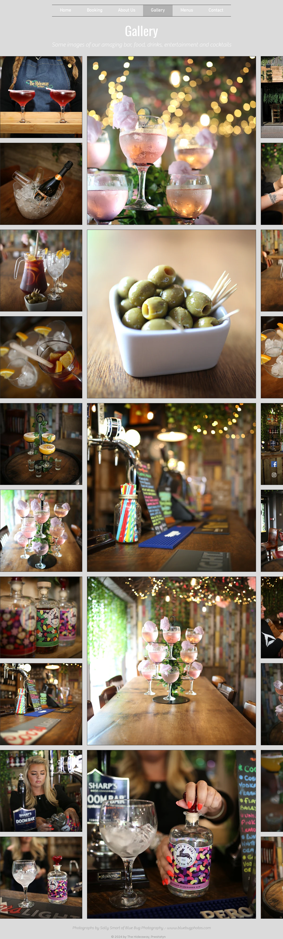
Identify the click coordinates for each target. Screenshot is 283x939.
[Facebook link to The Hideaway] (274, 464)
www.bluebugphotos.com (189, 928)
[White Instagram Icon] (274, 475)
